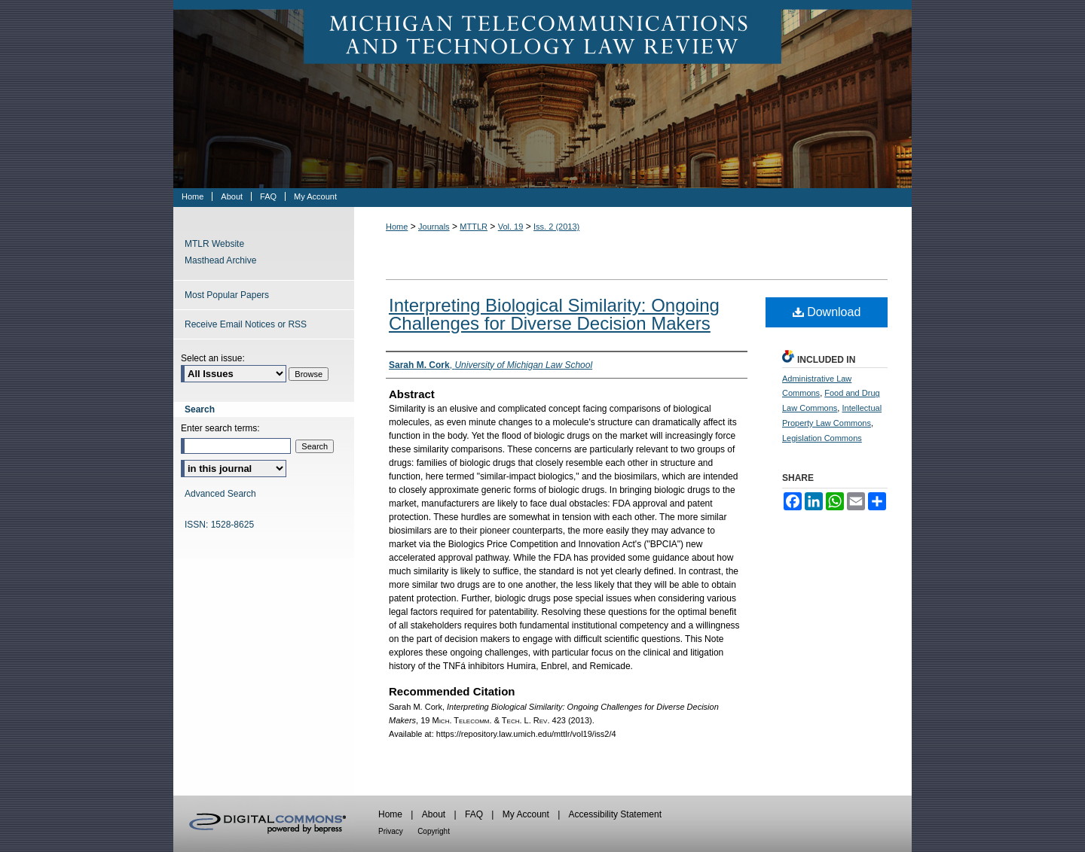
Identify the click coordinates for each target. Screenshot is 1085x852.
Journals (434, 226)
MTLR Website (214, 244)
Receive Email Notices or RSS (246, 324)
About (433, 814)
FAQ (474, 814)
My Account (526, 814)
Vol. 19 (511, 226)
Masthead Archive (220, 260)
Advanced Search (220, 493)
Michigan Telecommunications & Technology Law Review (542, 94)
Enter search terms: (220, 428)
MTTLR (473, 226)
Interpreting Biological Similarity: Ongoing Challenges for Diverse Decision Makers (554, 314)
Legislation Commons (822, 438)
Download (827, 312)
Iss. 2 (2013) (556, 226)
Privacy (390, 831)
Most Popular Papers (227, 295)
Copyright (433, 831)
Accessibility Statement (615, 814)
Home (397, 226)
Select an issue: (213, 358)
